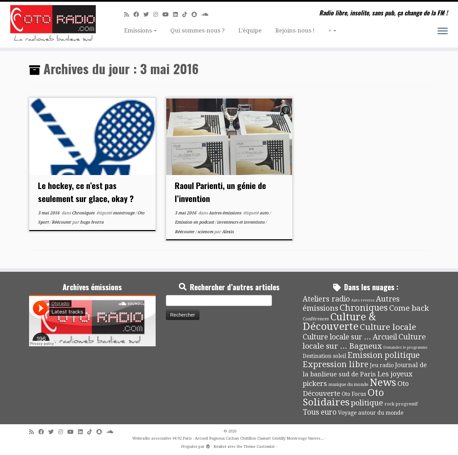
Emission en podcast (195, 222)
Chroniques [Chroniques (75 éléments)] (364, 308)
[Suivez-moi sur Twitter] (148, 14)
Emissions (140, 30)
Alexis (228, 231)
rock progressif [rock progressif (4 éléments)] (401, 403)
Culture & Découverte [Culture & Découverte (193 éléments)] (339, 321)
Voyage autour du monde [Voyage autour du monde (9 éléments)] (371, 413)
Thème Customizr (259, 446)
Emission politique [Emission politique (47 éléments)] (384, 355)
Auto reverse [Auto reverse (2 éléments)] (363, 300)
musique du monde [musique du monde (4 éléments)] (348, 384)
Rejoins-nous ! (295, 30)
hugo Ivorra (92, 222)
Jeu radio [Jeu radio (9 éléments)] (382, 365)
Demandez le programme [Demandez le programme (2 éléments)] (405, 347)
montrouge (124, 213)
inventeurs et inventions (241, 222)
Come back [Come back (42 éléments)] (409, 308)
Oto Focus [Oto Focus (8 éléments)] (354, 394)
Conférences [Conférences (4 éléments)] (316, 318)
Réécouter (62, 222)
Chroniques (83, 213)
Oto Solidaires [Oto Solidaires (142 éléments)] (343, 397)
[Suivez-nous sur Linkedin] (177, 14)
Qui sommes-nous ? (197, 30)
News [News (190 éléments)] (383, 382)
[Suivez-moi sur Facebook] (138, 14)
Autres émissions (225, 213)
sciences (205, 231)
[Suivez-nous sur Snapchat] (196, 14)
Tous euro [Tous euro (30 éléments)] (320, 412)
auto (265, 213)
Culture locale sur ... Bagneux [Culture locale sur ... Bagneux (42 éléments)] (364, 341)
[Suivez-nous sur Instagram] (157, 14)
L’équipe (250, 30)
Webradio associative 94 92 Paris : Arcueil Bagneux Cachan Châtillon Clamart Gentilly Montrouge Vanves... (228, 438)
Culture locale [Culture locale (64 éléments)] (388, 327)
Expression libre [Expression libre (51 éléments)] (335, 364)
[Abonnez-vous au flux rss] (128, 14)
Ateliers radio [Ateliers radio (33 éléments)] (326, 299)
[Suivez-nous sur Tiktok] (187, 14)
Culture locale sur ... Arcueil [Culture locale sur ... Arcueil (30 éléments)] (350, 337)
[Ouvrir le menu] (442, 31)
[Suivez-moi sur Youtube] (167, 14)
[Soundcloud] (207, 14)
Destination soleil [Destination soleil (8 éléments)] (324, 356)
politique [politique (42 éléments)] (367, 402)
